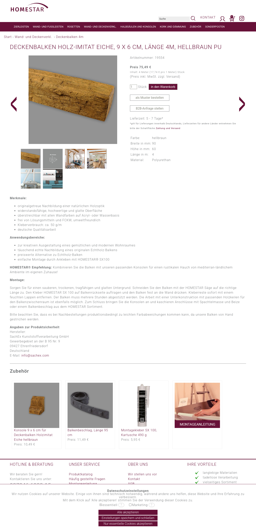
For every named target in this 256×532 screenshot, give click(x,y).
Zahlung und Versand (168, 128)
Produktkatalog (81, 474)
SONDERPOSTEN (215, 26)
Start (8, 37)
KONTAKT (208, 17)
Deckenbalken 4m (70, 37)
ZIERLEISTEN (21, 26)
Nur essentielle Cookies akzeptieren (128, 524)
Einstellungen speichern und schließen (128, 518)
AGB (131, 484)
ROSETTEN (73, 26)
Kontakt (134, 479)
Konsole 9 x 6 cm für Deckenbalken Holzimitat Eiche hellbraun (33, 435)
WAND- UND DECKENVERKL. (100, 26)
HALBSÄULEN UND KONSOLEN (138, 26)
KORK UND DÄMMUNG (173, 26)
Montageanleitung (83, 484)
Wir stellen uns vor (142, 474)
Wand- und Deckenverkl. (33, 37)
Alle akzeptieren (128, 512)
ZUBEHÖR (195, 26)
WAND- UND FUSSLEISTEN (48, 26)
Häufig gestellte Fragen (87, 479)
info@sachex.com (35, 355)
